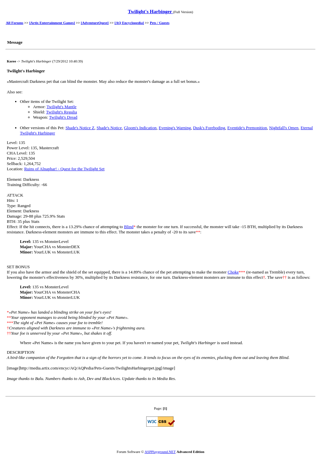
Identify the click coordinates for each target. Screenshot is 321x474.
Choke (233, 272)
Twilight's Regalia (61, 111)
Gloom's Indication (140, 127)
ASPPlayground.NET (160, 452)
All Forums (14, 23)
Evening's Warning (175, 127)
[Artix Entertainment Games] (52, 23)
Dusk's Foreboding (209, 127)
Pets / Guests (160, 23)
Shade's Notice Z (80, 127)
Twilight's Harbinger (150, 11)
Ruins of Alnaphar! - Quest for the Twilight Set (64, 168)
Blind (128, 226)
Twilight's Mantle (61, 106)
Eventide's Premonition (247, 127)
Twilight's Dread (63, 117)
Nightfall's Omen (283, 127)
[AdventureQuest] (95, 23)
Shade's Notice (109, 127)
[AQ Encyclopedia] (129, 23)
